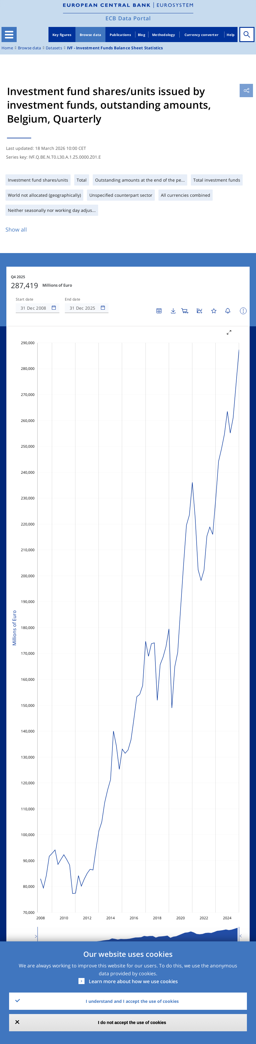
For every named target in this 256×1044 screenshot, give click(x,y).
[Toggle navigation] (9, 34)
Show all (16, 229)
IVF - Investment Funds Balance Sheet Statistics (115, 48)
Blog (141, 34)
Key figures (61, 34)
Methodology (163, 34)
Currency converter (202, 34)
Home (7, 48)
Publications (120, 34)
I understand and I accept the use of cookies (132, 1001)
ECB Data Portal (128, 18)
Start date (24, 299)
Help (230, 34)
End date (73, 299)
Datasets (54, 48)
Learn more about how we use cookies (133, 981)
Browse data (90, 34)
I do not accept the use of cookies (132, 1022)
